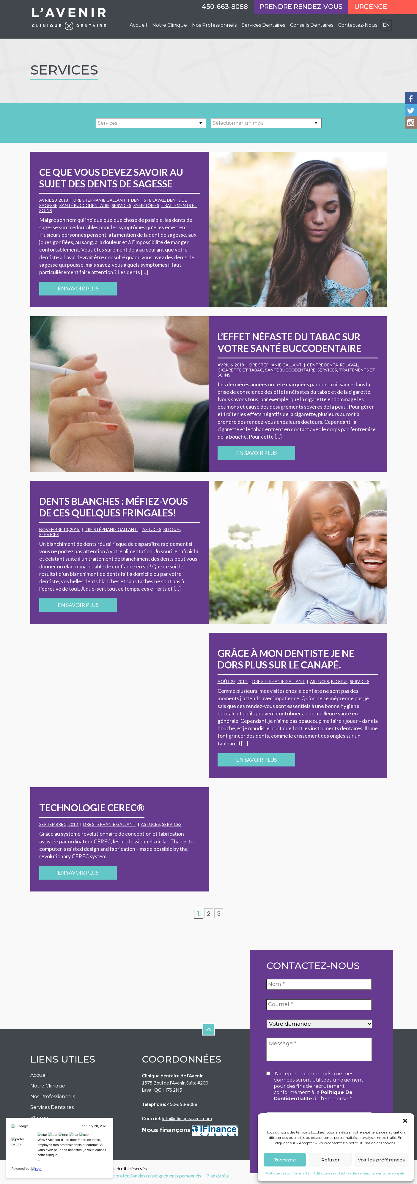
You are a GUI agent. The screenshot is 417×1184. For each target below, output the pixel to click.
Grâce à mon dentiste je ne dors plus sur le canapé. (286, 659)
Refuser (330, 1160)
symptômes (146, 205)
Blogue (171, 529)
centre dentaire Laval (332, 364)
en (386, 25)
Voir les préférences (381, 1160)
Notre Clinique (169, 25)
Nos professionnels (214, 25)
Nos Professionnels (52, 1096)
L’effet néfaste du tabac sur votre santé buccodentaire (289, 342)
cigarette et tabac (240, 369)
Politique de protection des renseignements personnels (358, 1173)
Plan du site (217, 1175)
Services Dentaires (263, 25)
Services (121, 205)
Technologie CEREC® (91, 807)
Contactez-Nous (357, 25)
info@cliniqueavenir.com (187, 1118)
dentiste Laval (148, 200)
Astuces (151, 529)
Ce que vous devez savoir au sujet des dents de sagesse (111, 177)
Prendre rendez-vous (301, 7)
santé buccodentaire (84, 205)
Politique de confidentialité (287, 1173)
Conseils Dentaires (311, 25)
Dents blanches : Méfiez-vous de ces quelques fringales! (113, 507)
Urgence (370, 7)
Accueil (138, 25)
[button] (405, 1121)
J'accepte (285, 1160)
